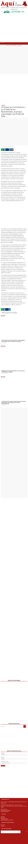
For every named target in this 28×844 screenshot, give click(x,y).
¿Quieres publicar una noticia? (7, 820)
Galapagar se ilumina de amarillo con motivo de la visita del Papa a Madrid (13, 371)
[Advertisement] (14, 60)
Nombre (2, 753)
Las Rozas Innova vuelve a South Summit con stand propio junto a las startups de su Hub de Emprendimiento (13, 402)
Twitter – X (3, 826)
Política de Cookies (4, 811)
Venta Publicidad (4, 818)
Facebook (3, 825)
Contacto (3, 816)
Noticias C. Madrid (11, 146)
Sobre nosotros (4, 809)
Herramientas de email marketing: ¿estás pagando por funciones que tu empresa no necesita (13, 341)
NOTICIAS (3, 105)
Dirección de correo (4, 761)
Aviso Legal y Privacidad (5, 810)
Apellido (2, 757)
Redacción (3, 817)
